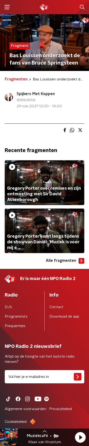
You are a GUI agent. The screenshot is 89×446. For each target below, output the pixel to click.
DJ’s (8, 307)
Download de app (64, 316)
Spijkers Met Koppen (36, 94)
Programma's (16, 316)
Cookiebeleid (16, 422)
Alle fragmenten (65, 261)
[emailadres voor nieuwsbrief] (44, 376)
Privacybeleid (60, 409)
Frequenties (15, 326)
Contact (56, 307)
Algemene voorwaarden (25, 409)
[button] (80, 437)
